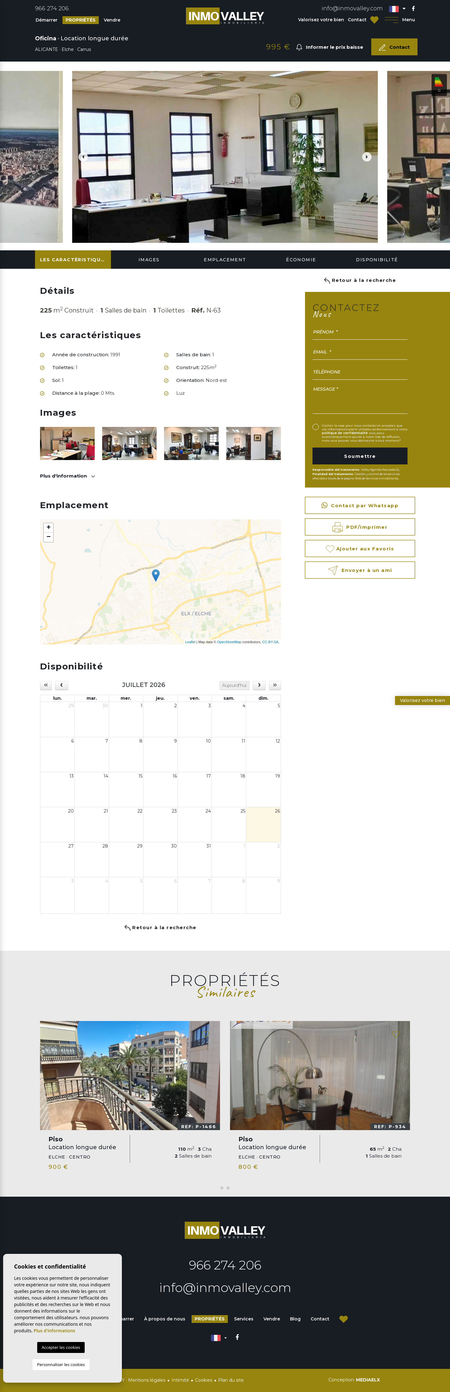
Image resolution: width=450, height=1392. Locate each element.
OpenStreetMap (229, 642)
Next (370, 157)
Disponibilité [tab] (377, 260)
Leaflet (190, 642)
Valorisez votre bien (321, 20)
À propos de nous (164, 1319)
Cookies (203, 1380)
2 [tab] (228, 1187)
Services (243, 1319)
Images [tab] (148, 260)
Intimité (180, 1380)
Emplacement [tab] (225, 260)
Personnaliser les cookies (61, 1364)
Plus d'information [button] (64, 476)
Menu (400, 20)
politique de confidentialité (345, 433)
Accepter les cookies (61, 1347)
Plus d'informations (54, 1331)
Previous (80, 157)
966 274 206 (52, 8)
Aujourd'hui (234, 685)
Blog (295, 1319)
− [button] (49, 537)
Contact (357, 20)
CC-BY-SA (270, 642)
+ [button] (49, 528)
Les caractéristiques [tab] (74, 260)
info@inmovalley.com (352, 8)
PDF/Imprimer (360, 527)
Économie (301, 260)
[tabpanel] (130, 1098)
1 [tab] (221, 1187)
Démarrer (47, 20)
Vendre (112, 20)
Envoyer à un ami (360, 571)
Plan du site (231, 1380)
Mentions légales (146, 1380)
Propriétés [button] (81, 20)
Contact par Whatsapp (360, 505)
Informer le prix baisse (329, 47)
